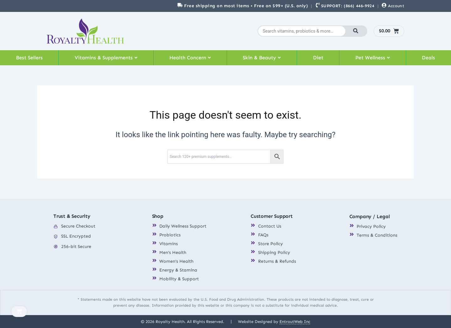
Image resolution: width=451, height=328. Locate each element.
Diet (318, 58)
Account (396, 5)
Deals (428, 58)
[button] (106, 57)
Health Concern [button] (190, 58)
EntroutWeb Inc (294, 321)
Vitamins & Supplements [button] (106, 58)
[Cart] (19, 311)
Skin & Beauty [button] (262, 58)
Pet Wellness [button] (372, 58)
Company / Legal (369, 217)
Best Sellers (29, 58)
